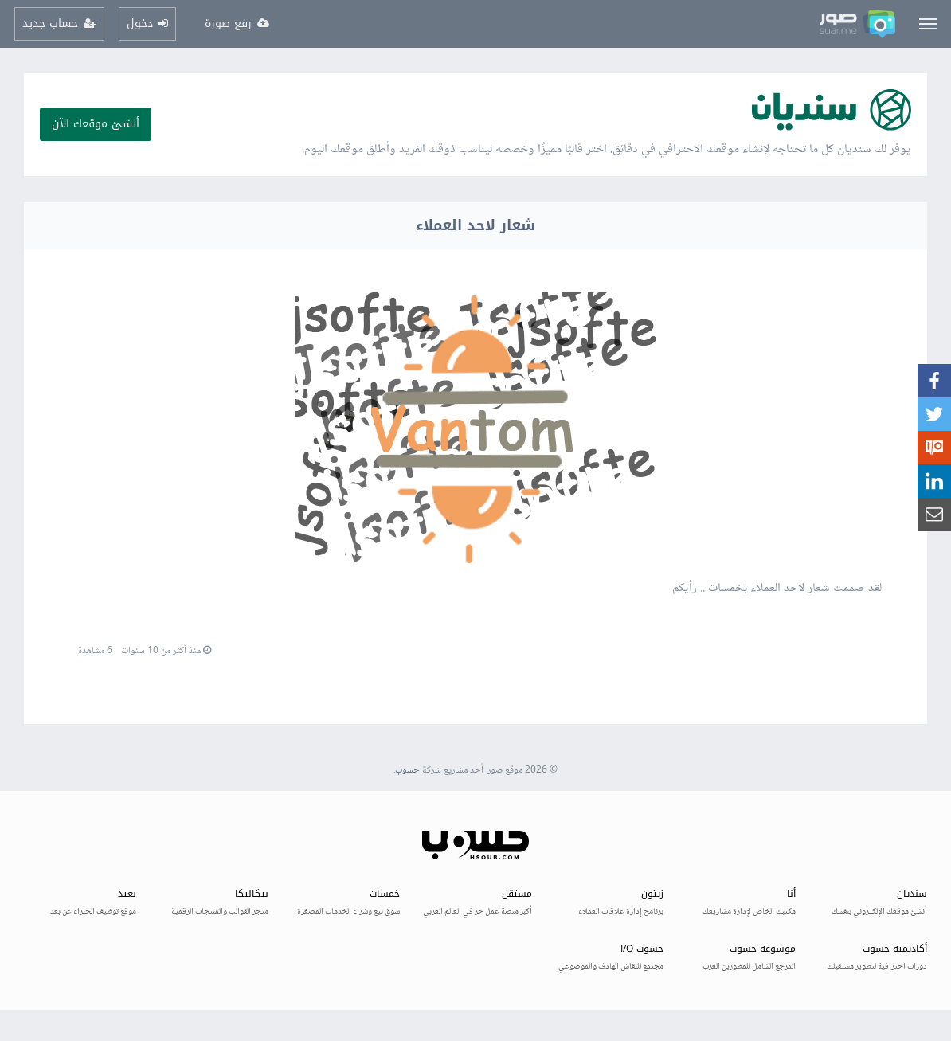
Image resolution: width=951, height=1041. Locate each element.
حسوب (407, 770)
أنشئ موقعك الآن (95, 124)
